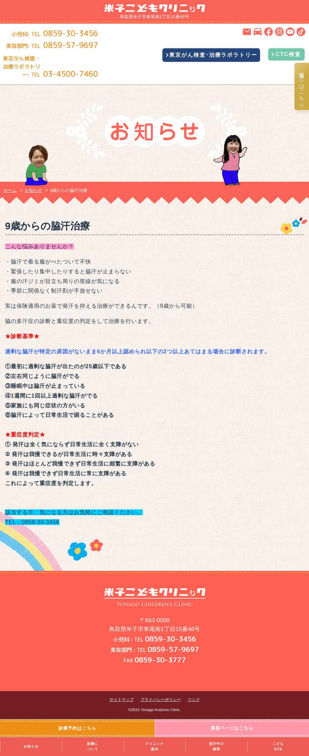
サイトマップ (121, 700)
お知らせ (31, 746)
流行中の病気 (216, 746)
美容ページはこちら (302, 86)
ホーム (10, 190)
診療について (92, 746)
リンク (194, 700)
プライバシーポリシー (160, 700)
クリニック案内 (154, 746)
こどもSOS (278, 746)
